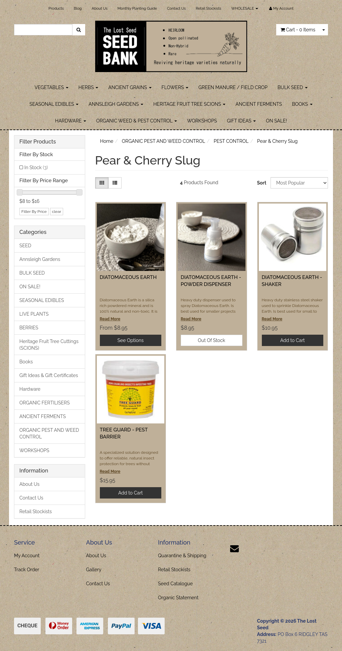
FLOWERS (175, 87)
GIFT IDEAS (241, 120)
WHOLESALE (244, 8)
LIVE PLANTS (33, 314)
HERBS (88, 87)
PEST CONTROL (231, 141)
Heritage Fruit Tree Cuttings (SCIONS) (48, 345)
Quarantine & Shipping (182, 555)
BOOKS (302, 104)
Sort (261, 183)
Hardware (29, 389)
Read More (110, 319)
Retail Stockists (208, 8)
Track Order (26, 569)
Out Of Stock (211, 340)
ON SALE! (276, 120)
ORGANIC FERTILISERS (44, 402)
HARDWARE (70, 120)
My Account (27, 555)
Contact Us (176, 8)
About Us (100, 8)
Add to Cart (292, 340)
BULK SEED (293, 87)
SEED (25, 245)
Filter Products (37, 142)
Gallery (94, 569)
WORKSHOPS (202, 120)
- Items (298, 29)
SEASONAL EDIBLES (53, 104)
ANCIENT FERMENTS (258, 104)
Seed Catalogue (175, 583)
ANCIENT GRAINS (129, 87)
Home (107, 141)
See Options (131, 340)
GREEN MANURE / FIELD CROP (233, 87)
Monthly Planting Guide (137, 8)
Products (55, 8)
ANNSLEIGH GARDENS (116, 104)
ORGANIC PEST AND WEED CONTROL (49, 433)
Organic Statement (178, 597)
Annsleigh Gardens (39, 259)
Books (26, 361)
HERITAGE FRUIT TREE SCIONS (189, 104)
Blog (78, 8)
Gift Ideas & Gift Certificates (48, 375)
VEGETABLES (51, 87)
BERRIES (28, 327)
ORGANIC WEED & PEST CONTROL (136, 120)
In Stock (36, 167)
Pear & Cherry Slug (277, 141)
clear (56, 211)
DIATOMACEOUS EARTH (128, 277)
